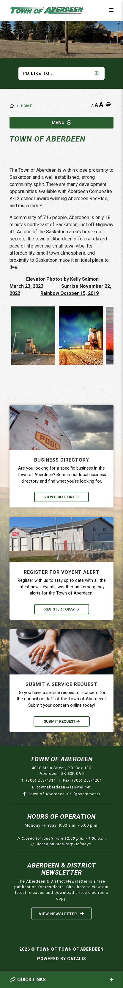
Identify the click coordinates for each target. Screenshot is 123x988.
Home (26, 106)
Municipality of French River (47, 10)
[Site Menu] (61, 122)
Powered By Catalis (61, 958)
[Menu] (111, 10)
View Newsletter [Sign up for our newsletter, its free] (61, 913)
